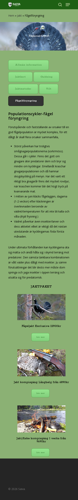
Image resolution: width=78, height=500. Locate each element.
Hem (11, 15)
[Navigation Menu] (68, 5)
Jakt (19, 15)
